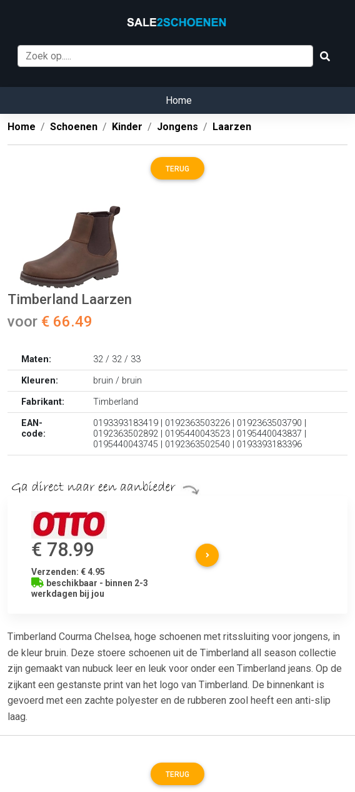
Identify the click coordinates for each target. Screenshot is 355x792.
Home (179, 100)
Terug (177, 169)
